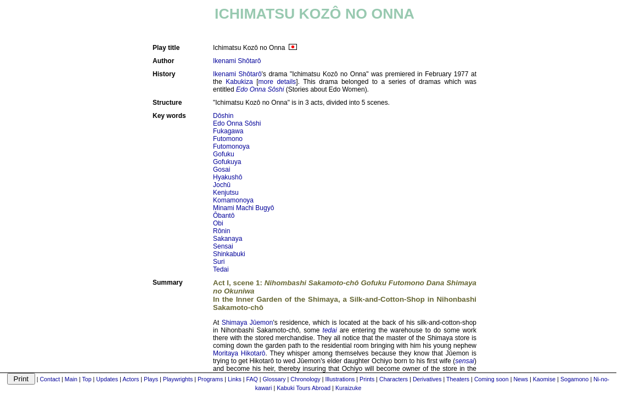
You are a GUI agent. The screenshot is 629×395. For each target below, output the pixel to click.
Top (86, 379)
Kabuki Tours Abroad (303, 388)
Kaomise (544, 379)
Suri (218, 262)
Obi (218, 223)
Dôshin (223, 116)
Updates (107, 379)
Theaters (457, 379)
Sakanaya (227, 238)
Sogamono (574, 379)
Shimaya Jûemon (247, 322)
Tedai (221, 269)
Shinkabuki (229, 254)
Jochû (222, 185)
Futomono (228, 139)
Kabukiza (239, 82)
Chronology (305, 379)
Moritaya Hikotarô (239, 353)
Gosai (221, 169)
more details (277, 82)
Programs (210, 379)
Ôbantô (223, 215)
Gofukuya (227, 162)
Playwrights (178, 379)
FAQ (252, 379)
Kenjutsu (226, 192)
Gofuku (223, 154)
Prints (367, 379)
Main (71, 379)
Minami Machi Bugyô (243, 208)
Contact (50, 379)
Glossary (274, 379)
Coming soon (491, 379)
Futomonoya (231, 146)
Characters (393, 379)
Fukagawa (228, 131)
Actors (130, 379)
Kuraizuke (348, 388)
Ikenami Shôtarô (237, 61)
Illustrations (340, 379)
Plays (151, 379)
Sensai (223, 246)
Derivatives (427, 379)
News (520, 379)
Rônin (221, 231)
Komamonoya (233, 200)
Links (235, 379)
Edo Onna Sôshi (237, 123)
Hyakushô (227, 177)
